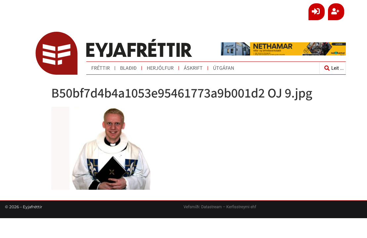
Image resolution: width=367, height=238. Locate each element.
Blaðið (128, 68)
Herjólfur (160, 68)
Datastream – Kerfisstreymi (224, 207)
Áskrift (193, 68)
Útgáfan (223, 68)
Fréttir (100, 68)
